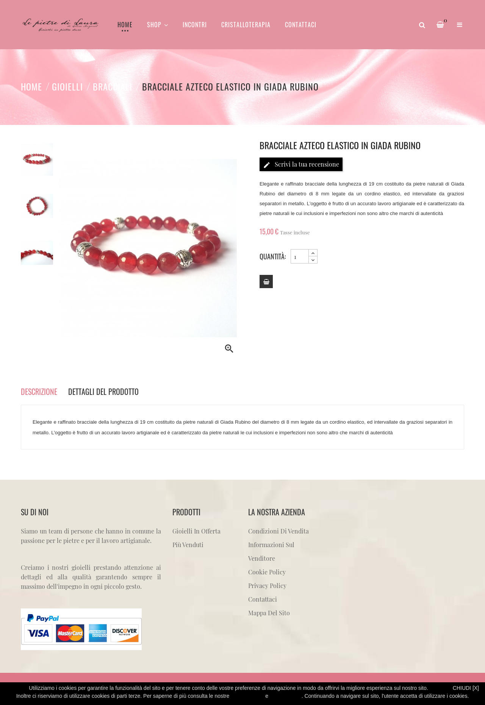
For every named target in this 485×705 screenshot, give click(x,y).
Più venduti (187, 545)
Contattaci (262, 599)
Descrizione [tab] (39, 391)
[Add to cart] (266, 281)
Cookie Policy (267, 572)
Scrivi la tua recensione (301, 164)
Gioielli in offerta (196, 531)
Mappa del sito (269, 613)
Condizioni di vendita (278, 531)
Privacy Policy (267, 586)
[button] (459, 24)
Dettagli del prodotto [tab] (103, 391)
